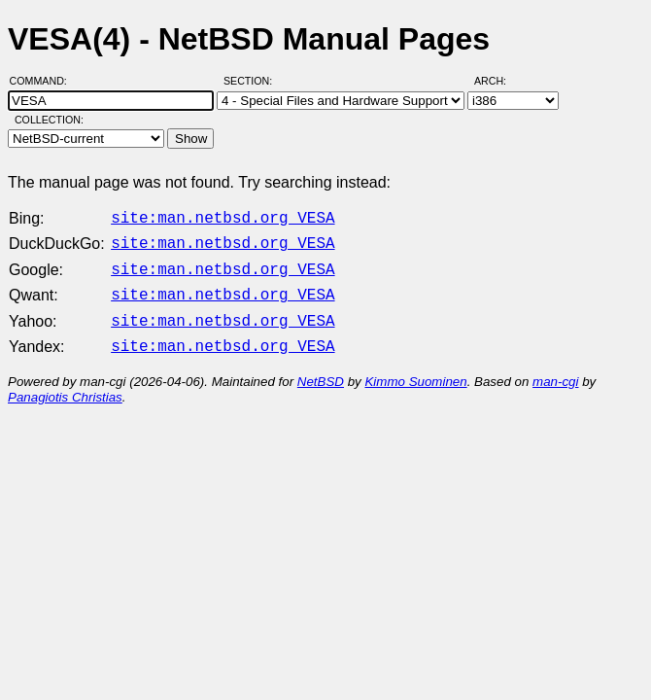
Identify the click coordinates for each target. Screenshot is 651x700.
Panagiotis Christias (65, 385)
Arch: (499, 81)
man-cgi (555, 370)
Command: (44, 81)
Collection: (49, 119)
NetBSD (320, 370)
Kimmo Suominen (415, 370)
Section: (252, 81)
